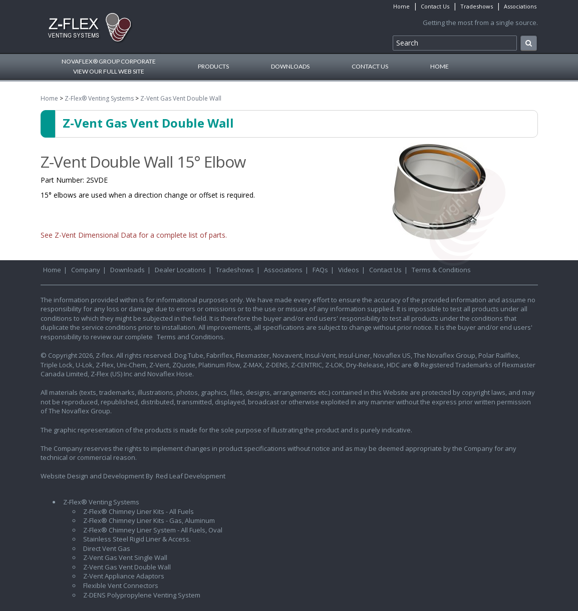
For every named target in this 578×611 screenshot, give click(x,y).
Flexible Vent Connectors (120, 585)
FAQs (320, 269)
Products (213, 66)
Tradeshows (476, 6)
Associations (520, 6)
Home (401, 6)
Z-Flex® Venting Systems (99, 98)
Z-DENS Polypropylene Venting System (141, 594)
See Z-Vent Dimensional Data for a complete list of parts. (134, 235)
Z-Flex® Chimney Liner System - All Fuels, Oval (152, 529)
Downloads (290, 66)
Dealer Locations (180, 269)
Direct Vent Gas (106, 548)
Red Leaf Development (190, 475)
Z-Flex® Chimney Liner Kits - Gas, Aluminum (149, 520)
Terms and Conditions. (191, 336)
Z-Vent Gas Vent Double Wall (180, 98)
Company (85, 269)
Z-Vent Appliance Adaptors (123, 575)
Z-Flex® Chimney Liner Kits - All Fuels (138, 511)
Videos (348, 269)
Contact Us (435, 6)
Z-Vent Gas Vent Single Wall (125, 557)
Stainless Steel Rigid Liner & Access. (137, 538)
